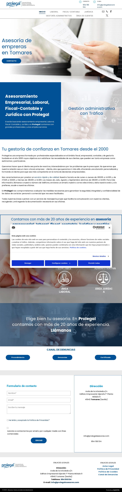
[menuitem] (42, 12)
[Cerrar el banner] (109, 227)
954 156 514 (86, 6)
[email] (103, 12)
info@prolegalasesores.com (106, 6)
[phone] (107, 12)
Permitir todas (94, 263)
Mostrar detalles (99, 256)
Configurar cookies (61, 263)
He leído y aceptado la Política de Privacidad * (29, 420)
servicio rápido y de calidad (46, 177)
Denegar (27, 263)
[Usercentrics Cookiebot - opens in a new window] (94, 227)
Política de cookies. (78, 247)
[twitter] (107, 16)
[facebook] (111, 12)
